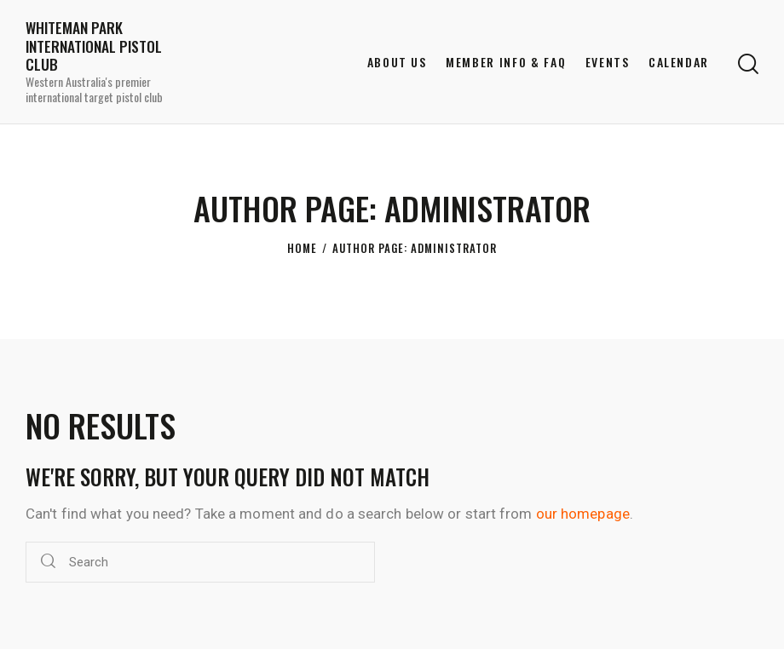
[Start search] (748, 64)
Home (302, 248)
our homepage (583, 513)
